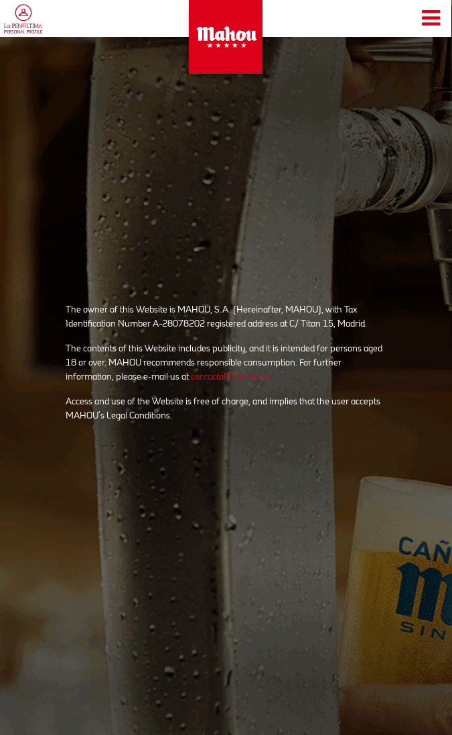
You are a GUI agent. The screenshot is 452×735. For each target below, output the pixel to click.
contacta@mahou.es (230, 376)
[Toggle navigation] (431, 18)
